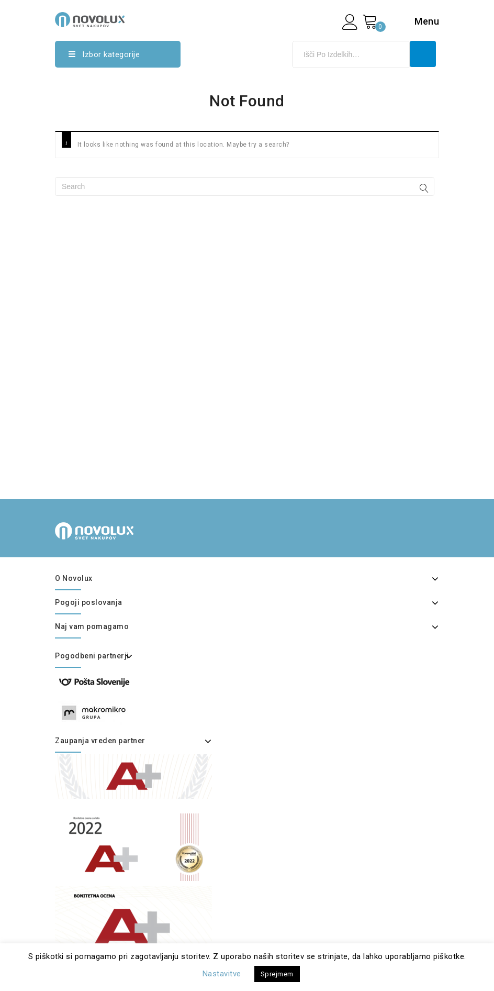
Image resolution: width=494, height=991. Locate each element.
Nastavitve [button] (222, 973)
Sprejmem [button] (277, 974)
